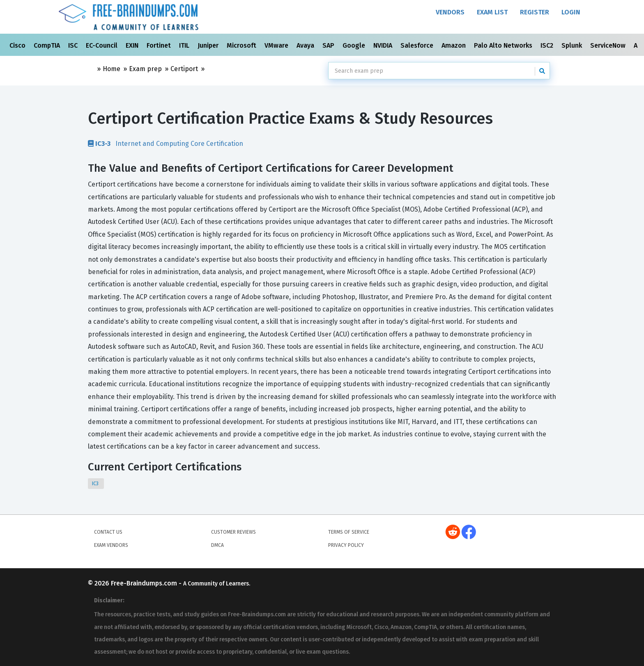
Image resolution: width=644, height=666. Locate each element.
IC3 (96, 483)
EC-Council (102, 45)
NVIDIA (383, 45)
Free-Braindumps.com (145, 583)
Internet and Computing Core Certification (165, 143)
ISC (73, 45)
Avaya (306, 45)
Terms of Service (348, 532)
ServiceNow (608, 45)
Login (570, 12)
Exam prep (145, 69)
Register (534, 12)
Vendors (450, 12)
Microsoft (242, 45)
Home (111, 69)
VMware (277, 45)
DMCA (217, 545)
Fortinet (159, 45)
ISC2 (547, 45)
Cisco (18, 45)
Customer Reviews (233, 532)
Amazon (454, 45)
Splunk (572, 45)
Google (355, 45)
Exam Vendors (111, 545)
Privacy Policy (346, 545)
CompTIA (48, 45)
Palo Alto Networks (504, 45)
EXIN (133, 45)
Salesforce (417, 45)
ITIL (185, 45)
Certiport (184, 69)
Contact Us (108, 532)
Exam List (492, 12)
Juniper (209, 45)
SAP (329, 45)
